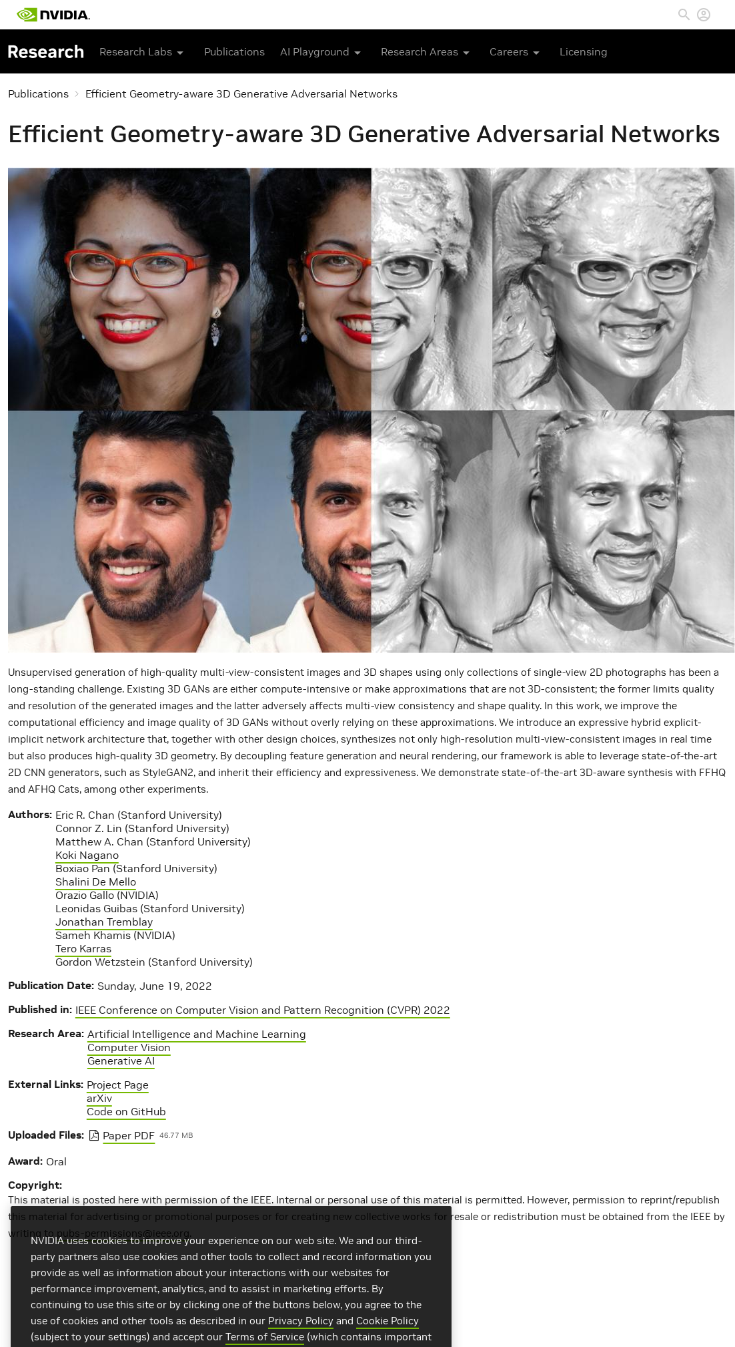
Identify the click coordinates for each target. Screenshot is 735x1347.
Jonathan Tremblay (104, 921)
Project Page (118, 1084)
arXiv (99, 1098)
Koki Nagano (87, 854)
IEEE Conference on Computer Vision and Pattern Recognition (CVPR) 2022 (262, 1009)
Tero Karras (83, 948)
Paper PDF (129, 1135)
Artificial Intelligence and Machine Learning (196, 1033)
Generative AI (121, 1060)
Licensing (584, 51)
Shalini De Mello (95, 881)
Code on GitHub (126, 1111)
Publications (234, 51)
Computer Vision (129, 1047)
